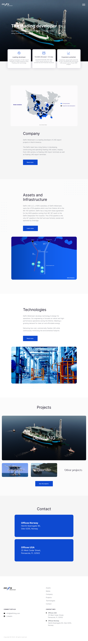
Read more (30, 162)
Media (48, 591)
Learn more (30, 228)
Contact (49, 604)
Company (49, 594)
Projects (49, 597)
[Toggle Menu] (83, 5)
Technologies (50, 601)
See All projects (44, 483)
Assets (48, 588)
